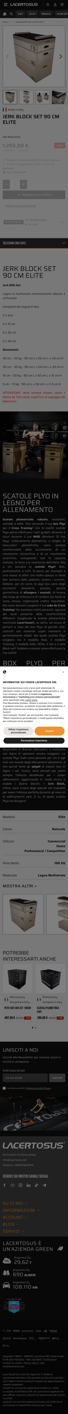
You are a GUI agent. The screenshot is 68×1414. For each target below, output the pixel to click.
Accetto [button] (49, 731)
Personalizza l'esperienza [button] (34, 740)
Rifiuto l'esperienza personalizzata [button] (18, 731)
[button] (63, 672)
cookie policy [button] (31, 700)
